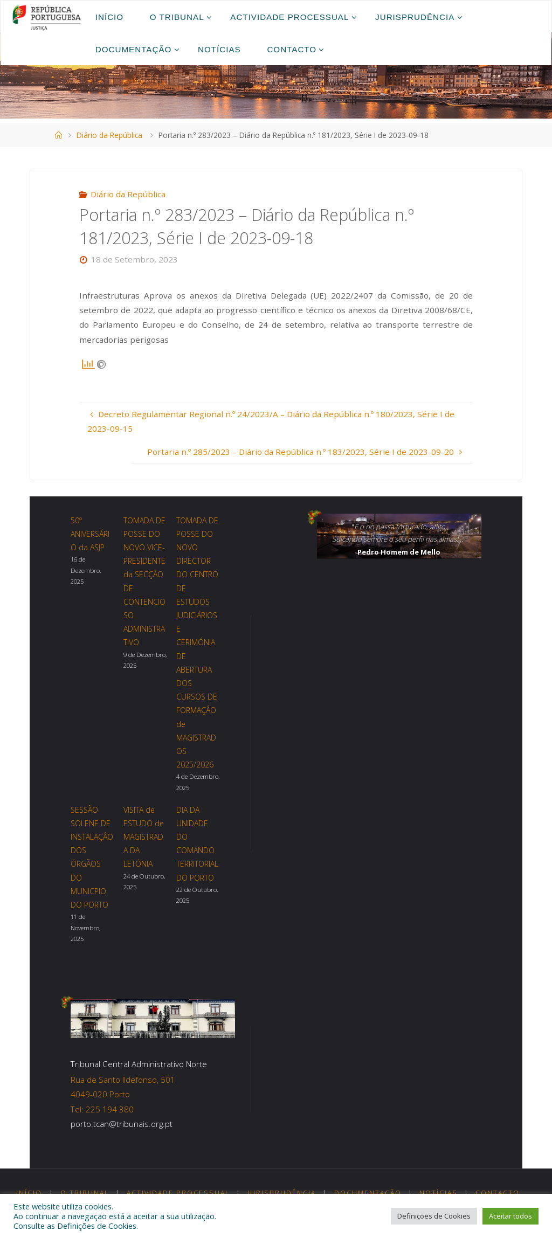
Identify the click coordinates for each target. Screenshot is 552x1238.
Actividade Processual (178, 1193)
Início (29, 1193)
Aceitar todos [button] (510, 1216)
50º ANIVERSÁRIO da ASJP (90, 533)
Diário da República (109, 135)
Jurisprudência (281, 1193)
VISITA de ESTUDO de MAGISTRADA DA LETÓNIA (143, 837)
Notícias (438, 1193)
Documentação (368, 1193)
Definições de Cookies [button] (434, 1216)
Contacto (497, 1193)
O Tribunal (84, 1193)
